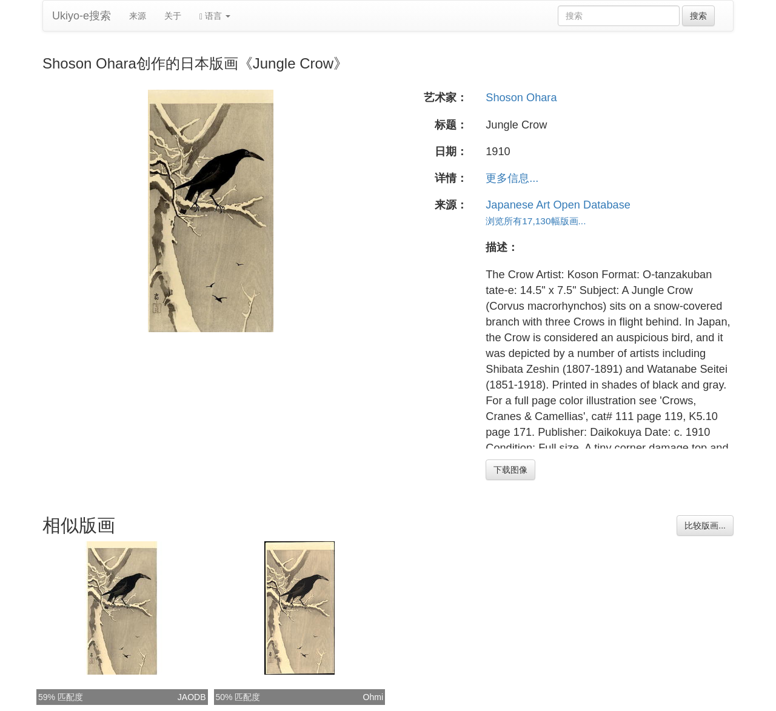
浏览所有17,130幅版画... (536, 221)
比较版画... (705, 525)
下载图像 (510, 470)
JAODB (192, 697)
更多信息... (512, 178)
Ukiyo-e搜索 (81, 16)
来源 (137, 16)
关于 (172, 16)
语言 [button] (214, 16)
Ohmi (373, 697)
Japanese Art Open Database (558, 205)
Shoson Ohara (521, 98)
